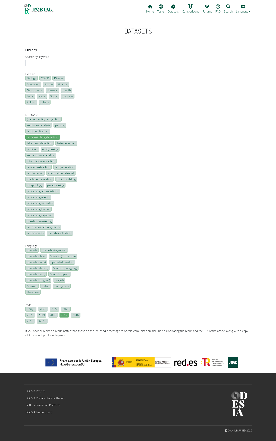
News (41, 96)
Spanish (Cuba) (36, 262)
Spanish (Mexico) (37, 268)
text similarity (35, 233)
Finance (62, 84)
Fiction (49, 84)
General (53, 90)
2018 (53, 315)
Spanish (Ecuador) (62, 262)
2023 (43, 309)
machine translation (39, 179)
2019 (41, 315)
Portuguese (61, 286)
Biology (31, 78)
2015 (30, 321)
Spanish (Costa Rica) (63, 256)
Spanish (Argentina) (54, 250)
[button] (243, 9)
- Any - (31, 309)
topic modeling (66, 179)
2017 (64, 315)
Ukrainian (33, 292)
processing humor (38, 209)
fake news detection (39, 143)
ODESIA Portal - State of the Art (45, 398)
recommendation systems (43, 227)
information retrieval (61, 173)
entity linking (50, 149)
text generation (64, 167)
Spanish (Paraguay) (65, 268)
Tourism (67, 96)
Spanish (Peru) (36, 274)
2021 (65, 309)
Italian (45, 286)
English (59, 280)
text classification (37, 131)
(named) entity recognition (43, 119)
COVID (45, 78)
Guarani (32, 286)
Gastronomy (35, 90)
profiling (32, 149)
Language (31, 246)
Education (33, 84)
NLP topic (31, 115)
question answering (39, 221)
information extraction (41, 161)
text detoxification (60, 233)
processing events (38, 197)
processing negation (39, 215)
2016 (75, 315)
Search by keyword (37, 57)
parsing (59, 125)
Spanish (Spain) (59, 274)
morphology (34, 185)
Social (54, 96)
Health (66, 90)
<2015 (42, 321)
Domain (30, 74)
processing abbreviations (42, 191)
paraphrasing (55, 185)
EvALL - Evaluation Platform (43, 405)
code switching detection (42, 137)
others (45, 102)
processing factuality (40, 203)
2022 (54, 309)
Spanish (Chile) (36, 256)
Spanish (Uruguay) (38, 280)
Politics (31, 102)
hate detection (66, 143)
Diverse (59, 78)
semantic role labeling (41, 155)
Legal (30, 96)
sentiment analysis (38, 125)
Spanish (32, 250)
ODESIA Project (35, 391)
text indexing (35, 173)
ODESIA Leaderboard (39, 412)
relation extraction (38, 167)
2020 (30, 315)
